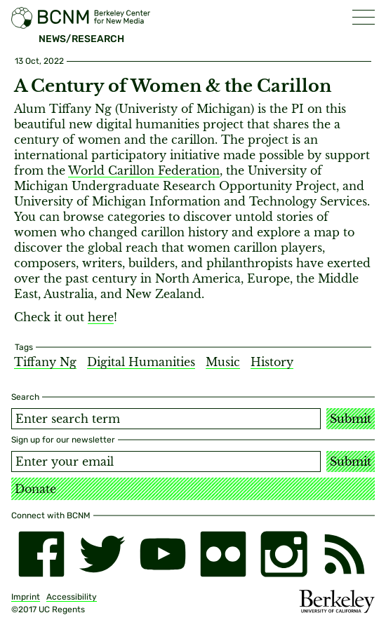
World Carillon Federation (144, 170)
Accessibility (71, 597)
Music (223, 362)
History (272, 362)
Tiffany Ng (45, 362)
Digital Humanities (141, 362)
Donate (35, 489)
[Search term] (166, 418)
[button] (363, 17)
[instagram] (283, 554)
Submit (350, 419)
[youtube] (163, 554)
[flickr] (223, 554)
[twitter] (102, 554)
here (101, 317)
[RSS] (344, 554)
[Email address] (166, 461)
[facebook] (41, 554)
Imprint (25, 597)
